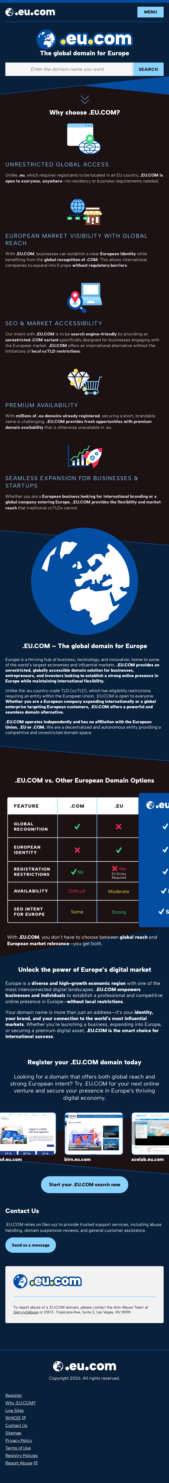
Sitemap (13, 1432)
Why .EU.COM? (20, 1402)
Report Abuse (18, 1463)
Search (148, 69)
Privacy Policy (18, 1440)
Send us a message (31, 1245)
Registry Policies (21, 1455)
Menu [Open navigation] (150, 11)
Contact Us (16, 1425)
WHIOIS (13, 1417)
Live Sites (14, 1410)
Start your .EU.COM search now (84, 1185)
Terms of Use (18, 1448)
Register (13, 1395)
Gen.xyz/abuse (25, 1312)
